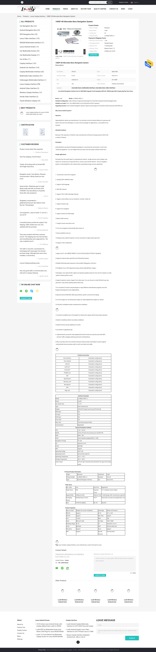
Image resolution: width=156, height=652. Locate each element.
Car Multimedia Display (28, 55)
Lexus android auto (81, 545)
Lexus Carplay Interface (37, 16)
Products (56, 9)
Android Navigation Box (28, 30)
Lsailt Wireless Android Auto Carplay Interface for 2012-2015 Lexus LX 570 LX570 (79, 601)
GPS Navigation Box (27, 34)
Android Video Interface (28, 88)
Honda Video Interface (28, 97)
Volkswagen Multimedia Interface (32, 80)
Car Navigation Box (27, 26)
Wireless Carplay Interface (29, 92)
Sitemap (20, 639)
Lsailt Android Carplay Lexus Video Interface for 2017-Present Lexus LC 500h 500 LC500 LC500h (80, 631)
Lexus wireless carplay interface (67, 545)
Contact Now (94, 55)
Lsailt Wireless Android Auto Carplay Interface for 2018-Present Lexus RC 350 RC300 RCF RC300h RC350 (95, 601)
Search (109, 2)
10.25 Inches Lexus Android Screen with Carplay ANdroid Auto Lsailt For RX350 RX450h (49, 625)
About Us (74, 9)
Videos (65, 9)
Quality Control (100, 9)
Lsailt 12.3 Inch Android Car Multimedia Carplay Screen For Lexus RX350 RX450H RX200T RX (49, 636)
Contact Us (113, 9)
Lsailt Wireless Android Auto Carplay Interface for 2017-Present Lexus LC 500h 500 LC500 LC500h (129, 601)
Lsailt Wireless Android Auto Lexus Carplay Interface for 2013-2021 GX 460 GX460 (62, 601)
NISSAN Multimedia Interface (30, 43)
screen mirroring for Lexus (94, 545)
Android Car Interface (27, 68)
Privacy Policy (42, 650)
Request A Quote (123, 2)
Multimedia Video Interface (29, 76)
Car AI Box (23, 59)
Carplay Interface (26, 63)
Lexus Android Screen (27, 47)
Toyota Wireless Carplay (28, 101)
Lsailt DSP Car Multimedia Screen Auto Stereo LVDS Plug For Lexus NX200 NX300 (50, 630)
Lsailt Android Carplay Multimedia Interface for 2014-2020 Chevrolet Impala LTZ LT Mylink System (80, 625)
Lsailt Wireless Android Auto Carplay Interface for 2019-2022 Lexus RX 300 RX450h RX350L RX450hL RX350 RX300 (112, 601)
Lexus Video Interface (27, 38)
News (123, 9)
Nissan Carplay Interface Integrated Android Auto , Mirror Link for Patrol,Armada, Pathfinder (78, 636)
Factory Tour (86, 9)
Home (48, 9)
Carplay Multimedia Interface (30, 72)
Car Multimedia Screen (28, 51)
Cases (130, 9)
